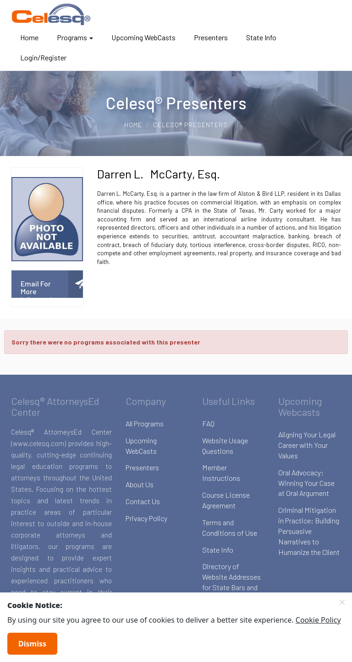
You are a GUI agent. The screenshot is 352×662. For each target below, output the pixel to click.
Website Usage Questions (225, 445)
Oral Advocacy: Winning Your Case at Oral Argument (306, 483)
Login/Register (43, 57)
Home (29, 37)
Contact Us (143, 501)
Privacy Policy (146, 518)
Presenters (211, 37)
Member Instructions (221, 472)
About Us (140, 484)
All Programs (145, 423)
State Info (261, 37)
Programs (75, 37)
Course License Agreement (226, 500)
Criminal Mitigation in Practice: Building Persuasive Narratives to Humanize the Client (309, 531)
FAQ (208, 423)
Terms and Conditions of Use (229, 527)
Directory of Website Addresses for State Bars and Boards (231, 582)
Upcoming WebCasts (143, 37)
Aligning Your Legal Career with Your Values (307, 445)
